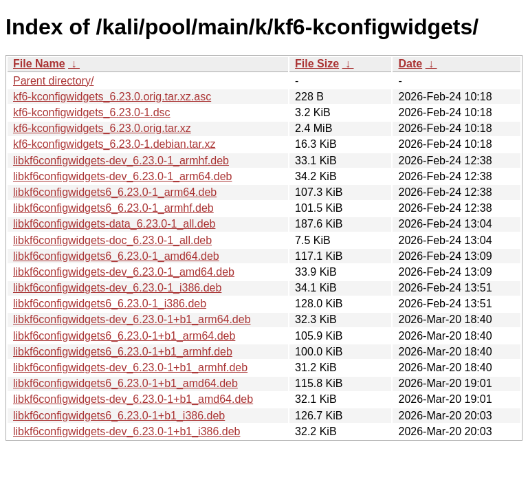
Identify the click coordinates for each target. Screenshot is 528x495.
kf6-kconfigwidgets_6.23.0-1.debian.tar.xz (114, 144)
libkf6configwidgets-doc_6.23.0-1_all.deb (112, 240)
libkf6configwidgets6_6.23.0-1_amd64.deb (116, 256)
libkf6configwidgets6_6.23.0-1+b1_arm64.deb (124, 336)
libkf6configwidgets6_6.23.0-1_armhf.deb (113, 208)
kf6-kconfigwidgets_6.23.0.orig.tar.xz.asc (112, 96)
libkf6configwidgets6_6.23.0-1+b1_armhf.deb (122, 352)
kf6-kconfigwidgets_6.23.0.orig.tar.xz (102, 128)
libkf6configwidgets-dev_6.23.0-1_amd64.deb (123, 272)
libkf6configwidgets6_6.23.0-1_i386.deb (109, 303)
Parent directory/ (53, 81)
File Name (39, 63)
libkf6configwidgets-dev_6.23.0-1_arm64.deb (122, 176)
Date (410, 63)
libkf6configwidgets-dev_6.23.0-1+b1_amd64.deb (133, 399)
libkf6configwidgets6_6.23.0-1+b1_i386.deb (119, 415)
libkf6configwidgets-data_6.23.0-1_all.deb (114, 224)
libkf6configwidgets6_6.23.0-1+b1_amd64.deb (125, 383)
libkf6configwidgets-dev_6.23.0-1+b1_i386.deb (126, 431)
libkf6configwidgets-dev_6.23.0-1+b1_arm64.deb (132, 319)
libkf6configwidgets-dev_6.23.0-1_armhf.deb (121, 160)
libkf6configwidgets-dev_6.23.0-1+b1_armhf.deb (130, 367)
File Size (317, 63)
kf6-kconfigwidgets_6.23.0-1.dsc (91, 112)
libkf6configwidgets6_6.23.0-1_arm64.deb (115, 192)
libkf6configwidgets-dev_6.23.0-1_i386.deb (117, 288)
